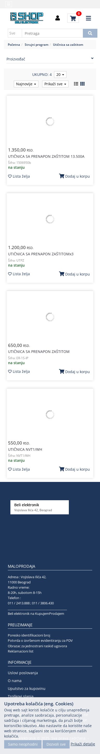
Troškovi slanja (21, 696)
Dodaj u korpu (74, 176)
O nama (15, 680)
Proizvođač (50, 59)
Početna (14, 44)
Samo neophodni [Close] (23, 744)
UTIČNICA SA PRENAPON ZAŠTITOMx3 (41, 253)
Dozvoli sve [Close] (56, 744)
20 (60, 74)
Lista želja (19, 176)
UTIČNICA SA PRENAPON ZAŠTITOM (39, 351)
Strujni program (36, 44)
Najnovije (26, 83)
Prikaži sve (55, 83)
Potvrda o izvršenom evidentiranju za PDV (40, 640)
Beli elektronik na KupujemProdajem (36, 613)
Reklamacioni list (21, 651)
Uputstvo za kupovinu (26, 688)
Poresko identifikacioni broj (29, 635)
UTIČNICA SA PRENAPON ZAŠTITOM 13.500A (46, 156)
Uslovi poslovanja (23, 672)
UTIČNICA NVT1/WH (25, 449)
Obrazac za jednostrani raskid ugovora (37, 646)
